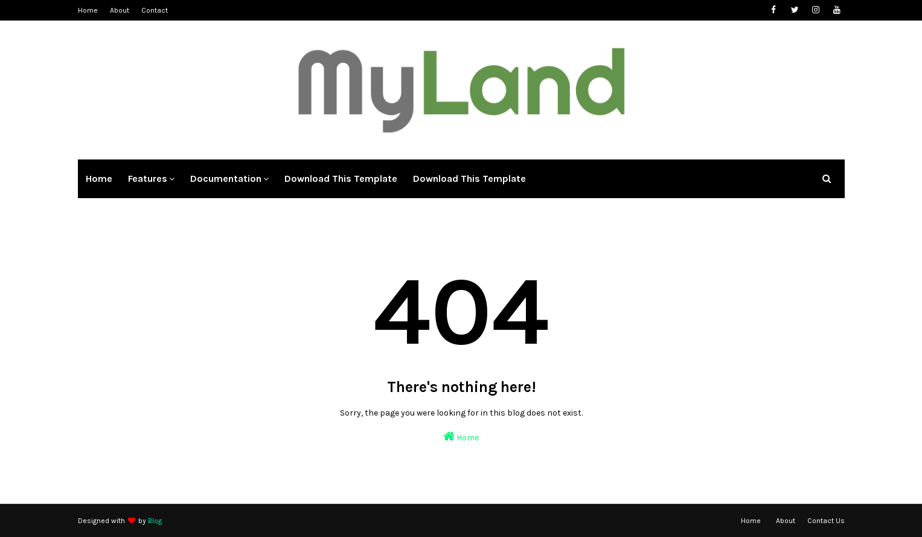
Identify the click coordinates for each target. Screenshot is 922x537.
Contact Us (826, 520)
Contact (154, 10)
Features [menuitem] (147, 178)
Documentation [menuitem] (225, 178)
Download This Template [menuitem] (340, 178)
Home (88, 10)
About (119, 10)
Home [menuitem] (99, 178)
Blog (155, 520)
